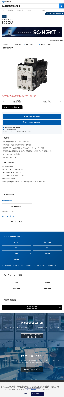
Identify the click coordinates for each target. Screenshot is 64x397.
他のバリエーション (46, 44)
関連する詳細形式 (8, 48)
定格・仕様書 (47, 242)
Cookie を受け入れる (37, 394)
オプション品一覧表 (16, 222)
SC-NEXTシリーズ (32, 10)
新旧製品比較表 (16, 206)
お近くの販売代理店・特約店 (12, 127)
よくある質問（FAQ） (10, 129)
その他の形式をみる (32, 307)
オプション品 (17, 44)
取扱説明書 (16, 259)
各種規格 (47, 253)
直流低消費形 (16, 288)
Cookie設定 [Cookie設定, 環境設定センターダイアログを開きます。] (24, 394)
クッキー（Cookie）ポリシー (32, 389)
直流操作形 (47, 282)
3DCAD (47, 248)
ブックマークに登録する (12, 107)
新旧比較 (5, 44)
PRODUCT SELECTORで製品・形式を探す (32, 336)
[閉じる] (61, 385)
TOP (3, 10)
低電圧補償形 (47, 288)
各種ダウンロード (30, 44)
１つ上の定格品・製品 (47, 101)
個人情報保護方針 (6, 382)
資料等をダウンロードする (32, 369)
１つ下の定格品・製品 (17, 101)
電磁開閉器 (20, 10)
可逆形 (16, 282)
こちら (35, 265)
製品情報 (10, 10)
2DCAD (16, 248)
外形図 (16, 253)
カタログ (16, 242)
